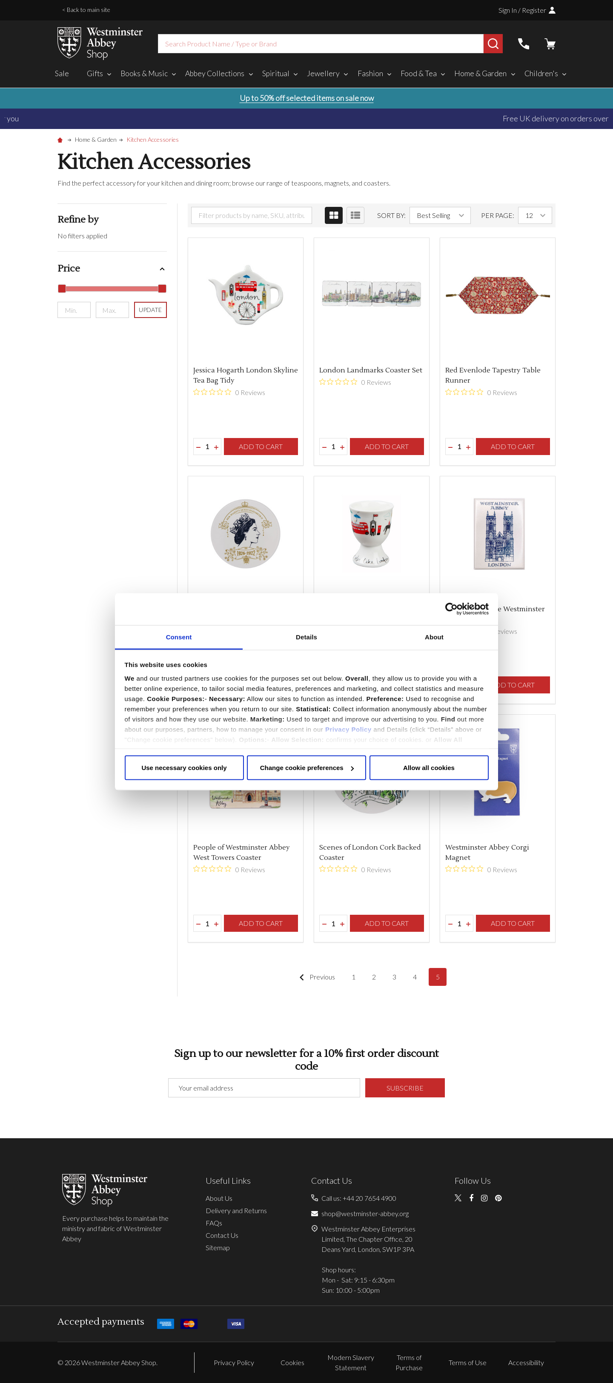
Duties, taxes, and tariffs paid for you (307, 118)
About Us (219, 1198)
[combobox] (321, 43)
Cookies (292, 1362)
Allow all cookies (429, 767)
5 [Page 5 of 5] (438, 977)
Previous (315, 977)
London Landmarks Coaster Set (370, 370)
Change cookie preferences (307, 767)
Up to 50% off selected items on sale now (307, 98)
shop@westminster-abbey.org (365, 1213)
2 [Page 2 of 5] (374, 977)
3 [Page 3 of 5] (394, 977)
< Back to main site (86, 9)
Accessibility (526, 1362)
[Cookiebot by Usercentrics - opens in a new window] (451, 609)
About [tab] (434, 636)
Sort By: (391, 215)
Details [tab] (306, 636)
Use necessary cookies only (183, 767)
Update (150, 309)
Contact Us (222, 1235)
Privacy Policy (348, 729)
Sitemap (218, 1247)
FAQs (214, 1223)
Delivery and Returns (236, 1210)
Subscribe (405, 1088)
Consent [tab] (179, 636)
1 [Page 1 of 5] (353, 977)
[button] (112, 269)
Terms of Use (468, 1362)
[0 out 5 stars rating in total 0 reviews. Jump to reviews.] (229, 392)
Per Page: (497, 215)
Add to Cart (261, 446)
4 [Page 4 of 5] (415, 977)
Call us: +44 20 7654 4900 (358, 1198)
